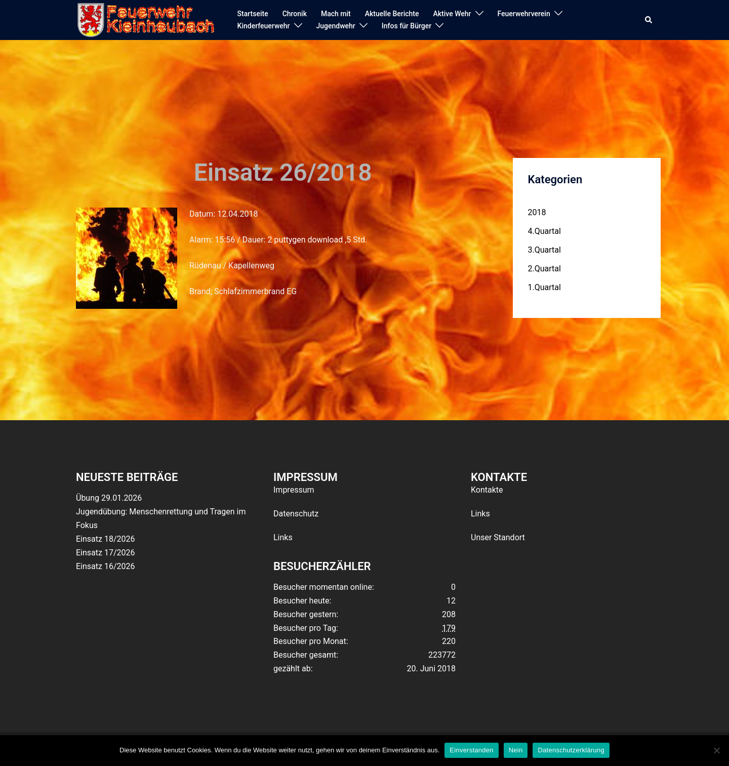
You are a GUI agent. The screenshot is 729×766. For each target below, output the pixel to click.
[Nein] (716, 750)
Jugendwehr (335, 26)
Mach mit (336, 14)
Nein (516, 750)
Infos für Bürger (406, 26)
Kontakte (487, 490)
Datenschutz (295, 513)
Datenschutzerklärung (571, 750)
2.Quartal (544, 268)
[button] (649, 20)
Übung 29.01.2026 (109, 498)
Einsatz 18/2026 (105, 539)
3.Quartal (544, 250)
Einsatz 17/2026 (105, 552)
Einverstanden (471, 750)
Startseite (252, 14)
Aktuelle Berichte (392, 14)
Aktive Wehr (452, 14)
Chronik (294, 14)
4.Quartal (544, 231)
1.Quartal (544, 287)
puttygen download (308, 240)
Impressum (293, 490)
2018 (537, 212)
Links (283, 537)
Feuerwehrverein (524, 14)
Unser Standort (498, 537)
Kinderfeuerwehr (263, 26)
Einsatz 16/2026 (105, 566)
